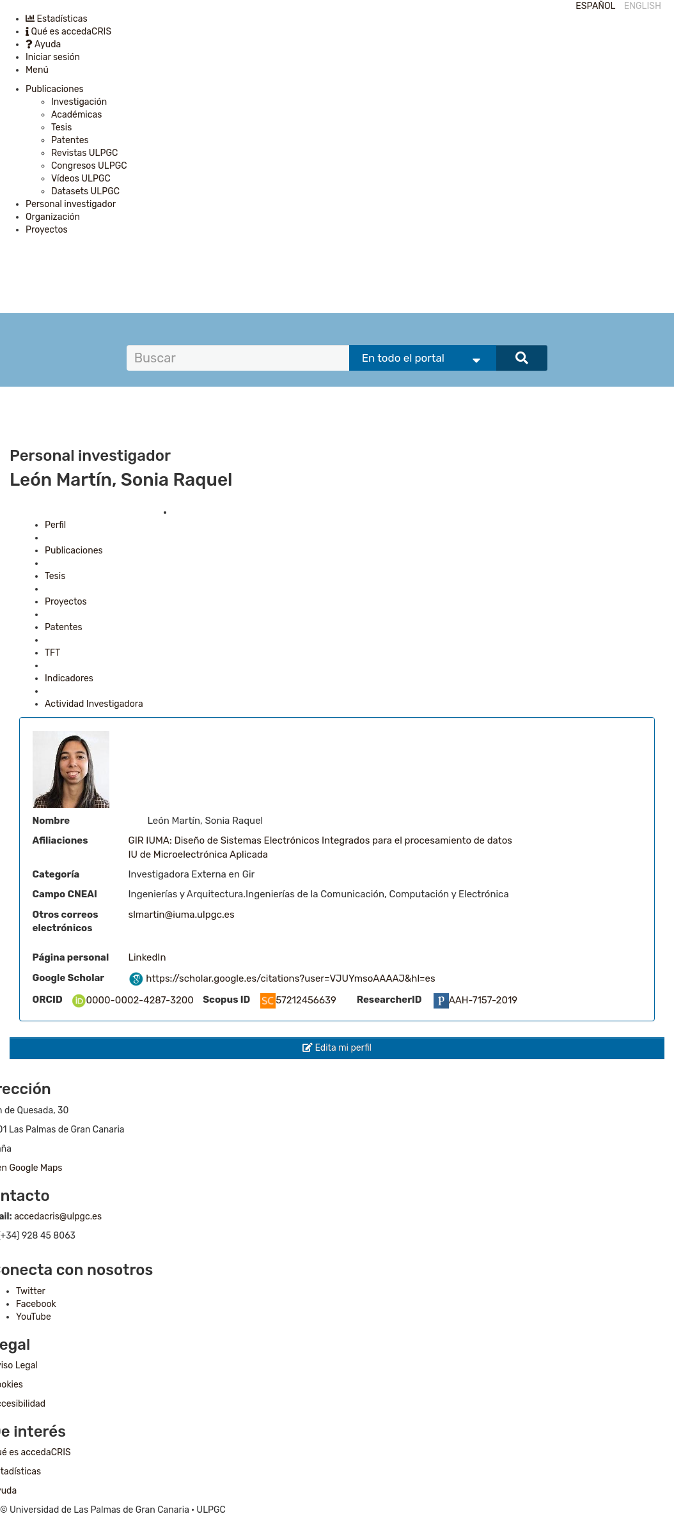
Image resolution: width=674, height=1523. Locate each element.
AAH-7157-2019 (476, 1000)
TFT (52, 652)
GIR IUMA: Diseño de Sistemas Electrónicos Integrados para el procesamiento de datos (320, 840)
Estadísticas (57, 18)
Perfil (55, 525)
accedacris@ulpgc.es (58, 1216)
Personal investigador (71, 204)
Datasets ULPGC (85, 191)
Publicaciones (55, 89)
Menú (37, 70)
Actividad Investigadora (94, 704)
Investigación (79, 102)
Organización (53, 217)
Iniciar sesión (53, 57)
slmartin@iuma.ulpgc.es (182, 914)
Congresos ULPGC (89, 165)
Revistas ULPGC (84, 153)
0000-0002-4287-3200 (132, 1000)
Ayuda (43, 44)
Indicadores (69, 678)
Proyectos (47, 229)
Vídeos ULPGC (81, 178)
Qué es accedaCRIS (68, 31)
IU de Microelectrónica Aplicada (199, 854)
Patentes (70, 140)
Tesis (61, 127)
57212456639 (298, 1000)
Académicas (76, 114)
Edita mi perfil (337, 1047)
